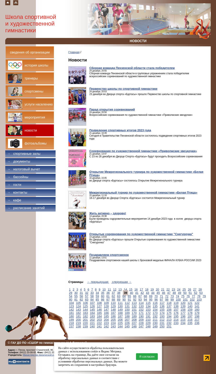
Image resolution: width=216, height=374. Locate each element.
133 (141, 306)
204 (106, 319)
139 (183, 306)
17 (141, 289)
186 (113, 316)
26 (189, 289)
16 (136, 289)
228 (141, 323)
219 (78, 323)
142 (71, 309)
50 (185, 293)
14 (125, 289)
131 (127, 306)
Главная (73, 52)
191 (148, 316)
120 (183, 303)
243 (113, 326)
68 (145, 296)
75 (183, 296)
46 (163, 293)
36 (108, 293)
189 (134, 316)
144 (85, 309)
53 (201, 293)
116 (155, 303)
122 (197, 303)
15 (131, 289)
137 (169, 306)
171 (141, 313)
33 (92, 293)
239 (85, 326)
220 (85, 323)
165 (99, 313)
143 (78, 309)
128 (106, 306)
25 (184, 289)
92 (135, 299)
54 (70, 296)
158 (183, 309)
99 (172, 299)
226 (127, 323)
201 (85, 319)
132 (134, 306)
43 (147, 293)
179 (197, 313)
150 (127, 309)
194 (169, 316)
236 (197, 323)
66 (135, 296)
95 (150, 299)
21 (162, 289)
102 (192, 299)
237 (71, 326)
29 (70, 293)
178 (189, 313)
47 (169, 293)
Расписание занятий (26, 208)
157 (176, 309)
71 (161, 296)
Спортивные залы (23, 153)
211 (155, 319)
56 (81, 296)
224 (113, 323)
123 (71, 306)
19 (152, 289)
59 (97, 296)
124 (78, 306)
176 (176, 313)
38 (118, 293)
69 (150, 296)
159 (189, 309)
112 (127, 303)
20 (157, 289)
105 (78, 303)
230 (155, 323)
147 (106, 309)
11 (109, 289)
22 (168, 289)
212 (162, 319)
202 (92, 319)
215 (183, 319)
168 (120, 313)
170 (134, 313)
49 (179, 293)
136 (162, 306)
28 (200, 289)
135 (155, 306)
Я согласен (146, 356)
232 (169, 323)
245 (127, 326)
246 (134, 326)
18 (146, 289)
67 (140, 296)
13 (120, 289)
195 (176, 316)
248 (148, 326)
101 (185, 299)
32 (86, 293)
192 (155, 316)
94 (145, 299)
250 (162, 326)
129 (113, 306)
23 (173, 289)
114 (141, 303)
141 (197, 306)
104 (71, 303)
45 (158, 293)
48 (174, 293)
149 (120, 309)
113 (134, 303)
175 (169, 313)
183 (92, 316)
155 (162, 309)
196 (183, 316)
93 (140, 299)
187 (120, 316)
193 (162, 316)
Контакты (17, 192)
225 (120, 323)
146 (99, 309)
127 (99, 306)
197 (189, 316)
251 (169, 326)
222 (99, 323)
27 (194, 289)
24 (179, 289)
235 (189, 323)
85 (97, 299)
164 (92, 313)
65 (129, 296)
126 (92, 306)
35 (102, 293)
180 (71, 316)
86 (102, 299)
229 (148, 323)
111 (120, 303)
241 (99, 326)
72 (166, 296)
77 (193, 296)
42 (142, 293)
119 (176, 303)
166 (106, 313)
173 (155, 313)
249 (155, 326)
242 (106, 326)
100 (178, 299)
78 (198, 296)
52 (195, 293)
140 (189, 306)
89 (118, 299)
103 (199, 299)
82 (81, 299)
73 (172, 296)
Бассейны (17, 177)
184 (99, 316)
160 (197, 309)
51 (190, 293)
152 (141, 309)
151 (134, 309)
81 (76, 299)
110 (113, 303)
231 (162, 323)
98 (166, 299)
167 (113, 313)
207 (127, 319)
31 (81, 293)
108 (99, 303)
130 (120, 306)
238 (78, 326)
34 (97, 293)
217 (197, 319)
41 (137, 293)
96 (156, 299)
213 (169, 319)
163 (85, 313)
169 (127, 313)
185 (106, 316)
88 (113, 299)
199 (71, 319)
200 (78, 319)
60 (102, 296)
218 (71, 323)
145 (92, 309)
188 (127, 316)
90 (124, 299)
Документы (18, 161)
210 (148, 319)
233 (176, 323)
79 (204, 296)
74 (177, 296)
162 (78, 313)
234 (183, 323)
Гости (14, 184)
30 (76, 293)
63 (118, 296)
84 (92, 299)
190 (141, 316)
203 (99, 319)
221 (92, 323)
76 (188, 296)
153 (148, 309)
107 (92, 303)
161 (71, 313)
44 (153, 293)
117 (162, 303)
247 (141, 326)
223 (106, 323)
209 (141, 319)
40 (131, 293)
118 (169, 303)
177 (183, 313)
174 (162, 313)
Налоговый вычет (23, 169)
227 (134, 323)
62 (113, 296)
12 (114, 289)
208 (134, 319)
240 (92, 326)
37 (113, 293)
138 (176, 306)
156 (169, 309)
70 (156, 296)
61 (108, 296)
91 (129, 299)
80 (70, 299)
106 (85, 303)
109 (106, 303)
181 (78, 316)
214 (176, 319)
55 (76, 296)
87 (108, 299)
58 (92, 296)
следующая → (121, 282)
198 (197, 316)
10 (104, 289)
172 (148, 313)
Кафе (14, 200)
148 (113, 309)
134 (148, 306)
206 (120, 319)
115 (148, 303)
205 (113, 319)
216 (189, 319)
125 (85, 306)
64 (124, 296)
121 (189, 303)
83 (86, 299)
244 (120, 326)
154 (155, 309)
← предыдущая (98, 282)
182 (85, 316)
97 (161, 299)
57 (86, 296)
